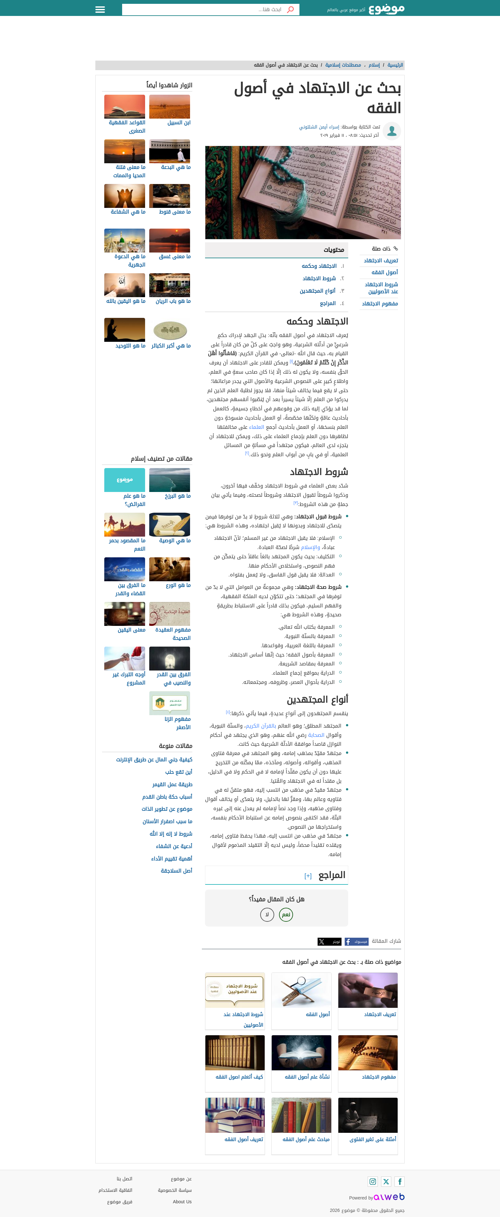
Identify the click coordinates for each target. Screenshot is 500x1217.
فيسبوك (361, 941)
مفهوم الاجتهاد (380, 304)
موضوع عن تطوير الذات (167, 809)
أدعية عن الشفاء (174, 846)
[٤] (228, 711)
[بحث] (290, 9)
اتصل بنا (124, 1179)
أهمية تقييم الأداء (171, 859)
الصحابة (316, 735)
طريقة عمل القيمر (172, 784)
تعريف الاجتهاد (381, 261)
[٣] (296, 502)
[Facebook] (399, 1182)
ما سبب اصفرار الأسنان (167, 821)
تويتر (336, 941)
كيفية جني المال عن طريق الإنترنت (154, 760)
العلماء (256, 427)
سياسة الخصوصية (175, 1190)
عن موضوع (181, 1179)
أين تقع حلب (178, 772)
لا (267, 915)
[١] (291, 361)
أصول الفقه (384, 272)
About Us (182, 1202)
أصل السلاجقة (176, 871)
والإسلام (310, 547)
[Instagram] (373, 1182)
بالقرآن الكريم (261, 726)
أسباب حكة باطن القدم (167, 797)
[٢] (247, 453)
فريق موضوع (119, 1202)
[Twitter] (386, 1182)
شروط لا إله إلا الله (171, 834)
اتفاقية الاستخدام (115, 1190)
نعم (286, 915)
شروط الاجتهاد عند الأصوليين (381, 288)
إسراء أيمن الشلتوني (319, 127)
